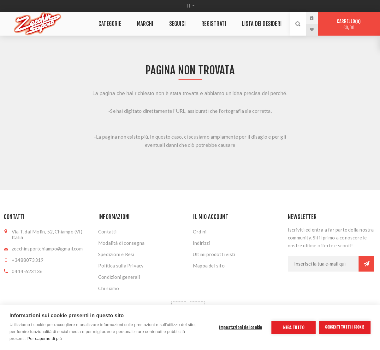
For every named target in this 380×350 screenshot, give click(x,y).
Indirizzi (201, 243)
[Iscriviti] (323, 264)
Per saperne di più (44, 338)
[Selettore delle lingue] (190, 6)
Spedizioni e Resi (116, 254)
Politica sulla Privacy (121, 265)
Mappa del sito (209, 265)
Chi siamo (108, 288)
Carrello (348, 24)
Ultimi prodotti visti (214, 254)
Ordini (199, 231)
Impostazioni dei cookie (240, 327)
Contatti (107, 231)
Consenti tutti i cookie (344, 327)
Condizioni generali (119, 277)
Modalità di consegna (121, 243)
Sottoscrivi (366, 264)
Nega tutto (293, 327)
